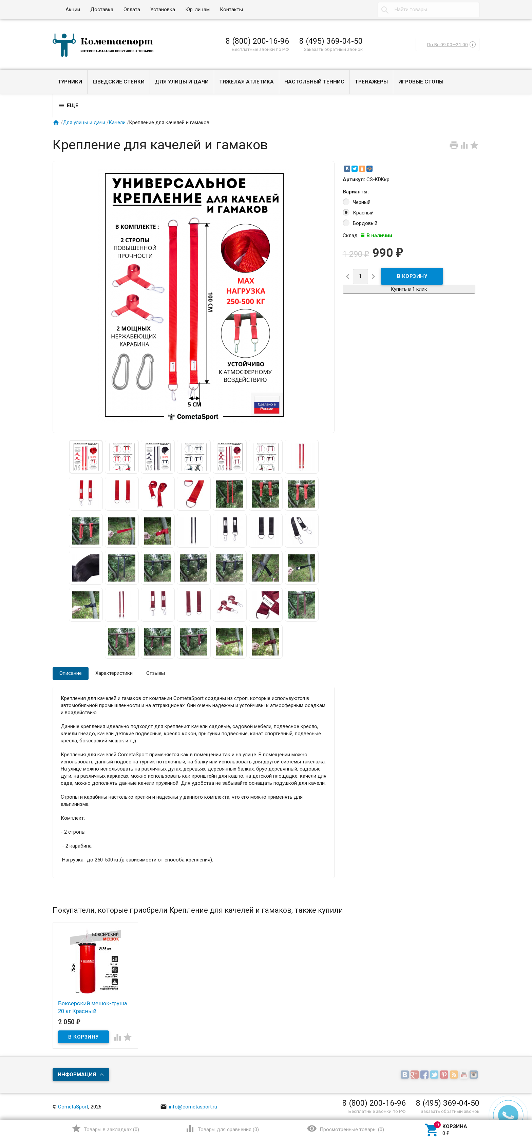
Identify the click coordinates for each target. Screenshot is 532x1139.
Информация (77, 1074)
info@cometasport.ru (188, 1107)
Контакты (231, 9)
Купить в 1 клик (409, 289)
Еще (68, 105)
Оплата (132, 9)
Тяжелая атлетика (246, 82)
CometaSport (73, 1107)
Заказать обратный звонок (333, 49)
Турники (70, 82)
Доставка (101, 9)
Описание (70, 673)
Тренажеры (371, 82)
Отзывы (155, 673)
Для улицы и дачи (182, 82)
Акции (72, 9)
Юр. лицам (197, 9)
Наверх (503, 1106)
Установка (162, 9)
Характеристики (114, 673)
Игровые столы (420, 82)
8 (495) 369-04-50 (331, 41)
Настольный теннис (314, 82)
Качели (117, 122)
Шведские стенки (119, 82)
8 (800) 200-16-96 (257, 41)
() (105, 1128)
